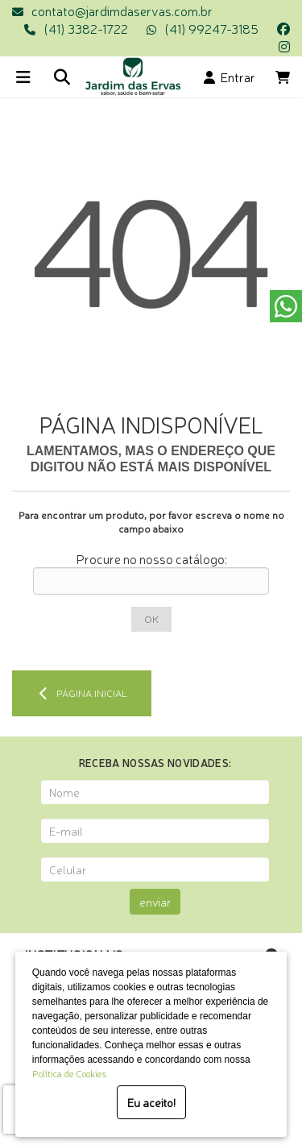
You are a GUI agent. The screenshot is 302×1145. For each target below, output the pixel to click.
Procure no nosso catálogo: (151, 558)
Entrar (229, 76)
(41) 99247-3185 (211, 28)
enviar (155, 901)
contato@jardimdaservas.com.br (122, 10)
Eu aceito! (151, 1102)
